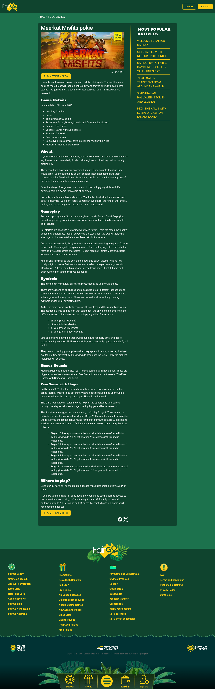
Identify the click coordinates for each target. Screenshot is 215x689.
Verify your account (120, 608)
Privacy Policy (167, 590)
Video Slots (65, 614)
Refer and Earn (16, 593)
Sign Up (205, 6)
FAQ (162, 575)
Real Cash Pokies (68, 624)
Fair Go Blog (15, 603)
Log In (189, 6)
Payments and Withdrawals (124, 573)
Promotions (65, 575)
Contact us (166, 594)
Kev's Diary (14, 588)
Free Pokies (65, 629)
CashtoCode (116, 603)
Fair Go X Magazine (19, 608)
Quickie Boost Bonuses (71, 599)
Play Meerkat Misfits (56, 76)
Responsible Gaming (171, 584)
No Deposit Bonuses (70, 594)
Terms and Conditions (172, 580)
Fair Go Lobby (16, 573)
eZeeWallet (115, 593)
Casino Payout (67, 619)
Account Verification (19, 583)
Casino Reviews (17, 598)
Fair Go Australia (17, 613)
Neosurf (113, 583)
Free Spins (65, 590)
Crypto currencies (119, 578)
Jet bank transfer (119, 598)
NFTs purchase (117, 613)
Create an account (18, 578)
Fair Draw (64, 584)
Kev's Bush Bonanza (70, 580)
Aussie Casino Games (71, 604)
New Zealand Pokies (70, 609)
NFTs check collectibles (122, 618)
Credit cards (116, 588)
